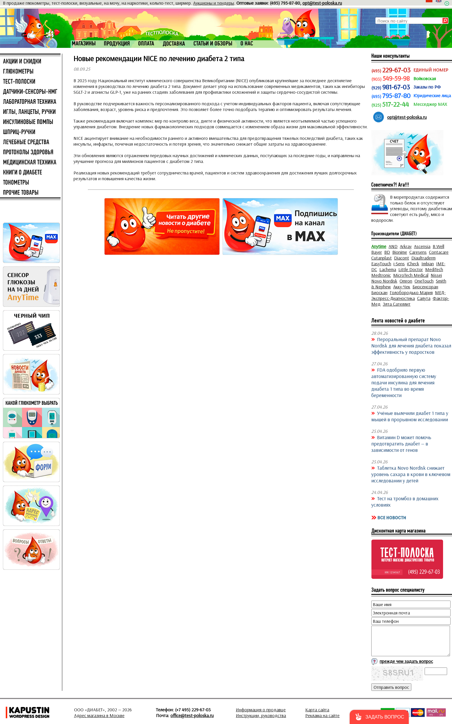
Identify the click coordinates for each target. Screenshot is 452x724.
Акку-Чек (401, 286)
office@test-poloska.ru (192, 715)
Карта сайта (317, 709)
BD (387, 252)
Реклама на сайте (322, 715)
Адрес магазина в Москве (99, 715)
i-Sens (399, 263)
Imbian (427, 263)
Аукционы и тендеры (213, 3)
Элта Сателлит (396, 304)
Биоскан (379, 292)
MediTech (434, 269)
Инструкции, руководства (261, 715)
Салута (423, 298)
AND (393, 246)
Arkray (406, 246)
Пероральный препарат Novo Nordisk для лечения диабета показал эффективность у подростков (411, 345)
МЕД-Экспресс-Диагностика (408, 295)
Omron (406, 281)
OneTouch (424, 281)
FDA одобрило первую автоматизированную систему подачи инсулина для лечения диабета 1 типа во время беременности (403, 382)
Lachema (387, 269)
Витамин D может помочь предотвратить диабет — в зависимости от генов (401, 443)
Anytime (378, 246)
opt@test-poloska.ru (322, 3)
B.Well (438, 246)
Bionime (399, 252)
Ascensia (422, 246)
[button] (379, 717)
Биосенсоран (425, 286)
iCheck (413, 263)
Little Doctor (410, 269)
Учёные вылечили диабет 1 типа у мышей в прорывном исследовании (409, 416)
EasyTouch (381, 263)
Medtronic (381, 275)
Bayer (376, 252)
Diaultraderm (423, 258)
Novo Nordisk (384, 281)
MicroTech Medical (410, 275)
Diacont (401, 258)
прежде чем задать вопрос (406, 661)
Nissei (436, 275)
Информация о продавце (261, 709)
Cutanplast (381, 258)
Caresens (418, 252)
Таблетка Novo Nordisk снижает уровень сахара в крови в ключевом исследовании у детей (410, 474)
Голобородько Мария (411, 292)
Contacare (439, 252)
